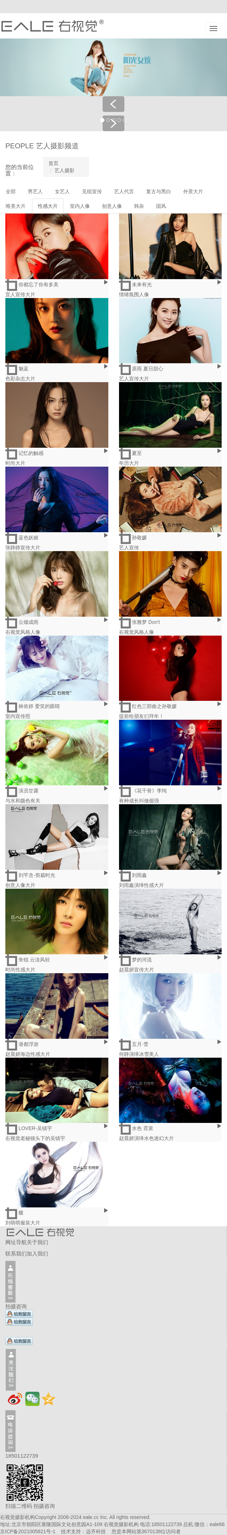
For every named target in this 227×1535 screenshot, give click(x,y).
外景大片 (193, 191)
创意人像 (112, 206)
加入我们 (37, 1254)
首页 (53, 163)
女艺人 (62, 191)
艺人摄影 (64, 170)
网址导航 (16, 1242)
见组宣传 (92, 191)
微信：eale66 (210, 1524)
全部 (11, 191)
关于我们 (37, 1242)
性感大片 (48, 206)
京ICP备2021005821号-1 (28, 1531)
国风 (161, 206)
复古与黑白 (158, 191)
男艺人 (35, 191)
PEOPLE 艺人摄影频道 (42, 146)
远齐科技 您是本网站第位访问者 (133, 1531)
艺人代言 (124, 191)
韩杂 (139, 206)
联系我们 (16, 1254)
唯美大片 (16, 206)
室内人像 (80, 206)
